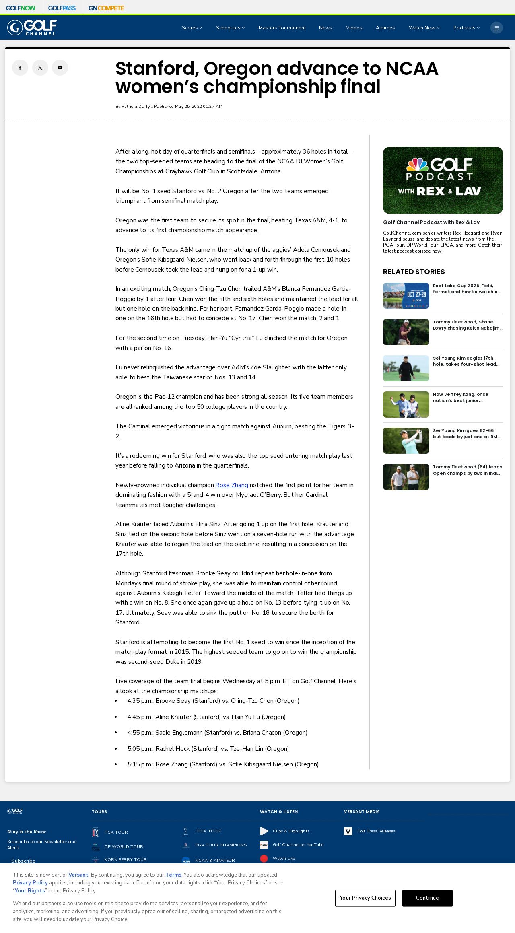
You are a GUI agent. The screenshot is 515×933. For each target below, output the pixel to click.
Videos (354, 28)
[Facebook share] (20, 68)
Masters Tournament (282, 28)
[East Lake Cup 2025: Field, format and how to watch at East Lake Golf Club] (406, 296)
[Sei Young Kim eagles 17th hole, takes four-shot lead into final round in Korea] (406, 368)
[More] (496, 27)
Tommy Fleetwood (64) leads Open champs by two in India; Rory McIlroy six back (467, 470)
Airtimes (385, 28)
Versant (78, 875)
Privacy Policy (30, 883)
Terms (173, 875)
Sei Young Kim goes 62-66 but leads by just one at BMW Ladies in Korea (467, 434)
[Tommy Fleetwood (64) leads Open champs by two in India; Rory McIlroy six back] (406, 477)
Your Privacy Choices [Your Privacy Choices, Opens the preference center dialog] (365, 898)
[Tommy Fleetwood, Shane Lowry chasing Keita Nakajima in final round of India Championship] (406, 332)
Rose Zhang (231, 485)
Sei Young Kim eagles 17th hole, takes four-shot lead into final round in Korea (464, 361)
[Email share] (60, 68)
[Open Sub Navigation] (201, 27)
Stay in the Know (26, 832)
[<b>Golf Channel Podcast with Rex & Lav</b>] (443, 180)
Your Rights (30, 890)
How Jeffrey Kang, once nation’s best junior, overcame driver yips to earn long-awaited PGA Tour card (467, 397)
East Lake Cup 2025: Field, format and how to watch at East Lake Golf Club (466, 289)
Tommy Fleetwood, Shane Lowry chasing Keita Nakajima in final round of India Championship (468, 325)
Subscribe (23, 861)
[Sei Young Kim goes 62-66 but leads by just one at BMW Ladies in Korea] (406, 441)
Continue (427, 898)
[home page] (32, 27)
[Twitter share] (40, 68)
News (325, 28)
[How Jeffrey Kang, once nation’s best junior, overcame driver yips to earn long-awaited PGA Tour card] (406, 404)
